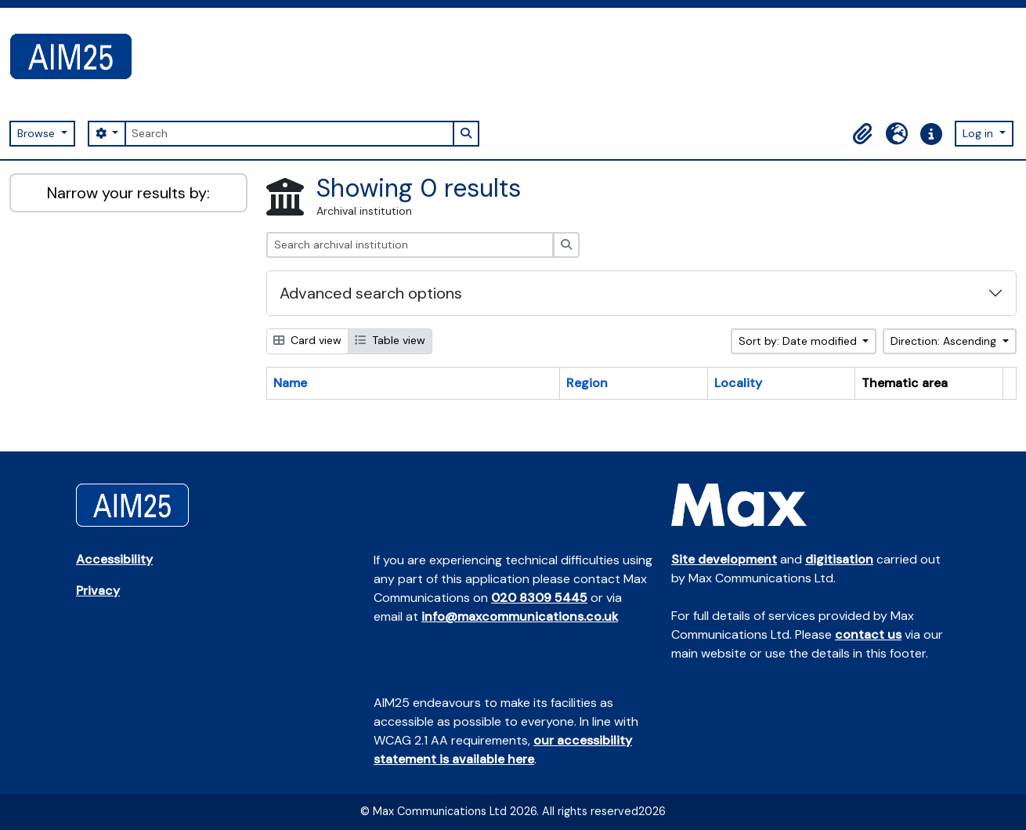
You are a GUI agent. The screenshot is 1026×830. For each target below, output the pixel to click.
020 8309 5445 (539, 597)
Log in (979, 133)
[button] (862, 134)
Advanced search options (371, 293)
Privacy (98, 590)
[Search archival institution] (410, 245)
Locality (738, 383)
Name (290, 383)
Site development (724, 559)
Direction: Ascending (945, 341)
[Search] (289, 134)
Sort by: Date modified (799, 341)
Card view (307, 340)
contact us (868, 634)
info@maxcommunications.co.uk (519, 616)
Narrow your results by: (128, 193)
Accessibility (114, 559)
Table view (390, 340)
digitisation (839, 559)
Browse (37, 133)
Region (587, 383)
